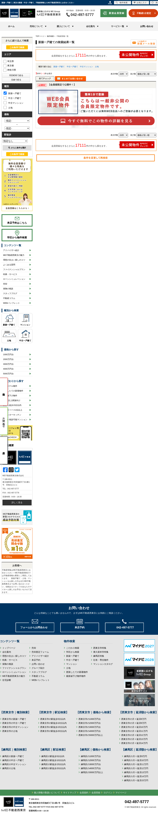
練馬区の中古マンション (14, 764)
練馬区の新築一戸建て (13, 756)
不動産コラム (9, 298)
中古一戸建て (72, 67)
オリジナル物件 (10, 386)
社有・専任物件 (100, 660)
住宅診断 (6, 680)
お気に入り (140, 2)
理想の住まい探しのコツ (14, 260)
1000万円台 (8, 354)
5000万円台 (8, 373)
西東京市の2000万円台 (90, 723)
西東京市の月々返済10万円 (134, 727)
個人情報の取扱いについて (47, 792)
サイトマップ (69, 792)
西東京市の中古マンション (15, 727)
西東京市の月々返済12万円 (134, 735)
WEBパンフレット (11, 303)
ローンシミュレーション (14, 279)
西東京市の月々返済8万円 (133, 719)
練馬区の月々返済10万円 (136, 760)
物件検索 (122, 2)
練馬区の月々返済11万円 (136, 764)
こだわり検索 (72, 648)
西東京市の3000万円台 (90, 727)
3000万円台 (8, 364)
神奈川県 (9, 70)
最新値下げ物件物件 (76, 676)
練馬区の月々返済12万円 (136, 768)
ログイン (108, 792)
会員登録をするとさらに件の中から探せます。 (103, 54)
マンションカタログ (103, 664)
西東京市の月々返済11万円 (134, 731)
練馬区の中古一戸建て (13, 760)
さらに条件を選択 (17, 148)
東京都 (8, 65)
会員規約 (84, 792)
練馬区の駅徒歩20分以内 (53, 768)
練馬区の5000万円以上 (92, 772)
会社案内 (6, 652)
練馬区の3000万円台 (91, 764)
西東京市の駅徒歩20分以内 (53, 731)
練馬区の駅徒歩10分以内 (53, 760)
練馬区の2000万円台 (91, 760)
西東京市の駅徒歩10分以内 (53, 723)
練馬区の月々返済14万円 (136, 776)
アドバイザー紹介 (11, 250)
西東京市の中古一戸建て (14, 723)
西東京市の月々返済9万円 (133, 723)
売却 (5, 284)
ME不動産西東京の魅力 (13, 255)
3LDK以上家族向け (11, 400)
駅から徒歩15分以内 (12, 405)
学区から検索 (72, 652)
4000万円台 (8, 369)
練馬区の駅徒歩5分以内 (52, 756)
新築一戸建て (59, 67)
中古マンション (86, 67)
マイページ (121, 792)
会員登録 (96, 792)
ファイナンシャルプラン (14, 269)
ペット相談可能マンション (15, 419)
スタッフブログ (10, 293)
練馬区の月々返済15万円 (136, 780)
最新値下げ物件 (10, 395)
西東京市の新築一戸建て (14, 719)
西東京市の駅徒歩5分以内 (52, 719)
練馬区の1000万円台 (91, 756)
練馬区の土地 (8, 768)
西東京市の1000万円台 (90, 719)
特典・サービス (10, 274)
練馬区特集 (98, 656)
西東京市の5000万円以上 (91, 735)
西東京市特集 (99, 648)
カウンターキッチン (12, 415)
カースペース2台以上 (12, 410)
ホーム (11, 26)
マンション (25, 325)
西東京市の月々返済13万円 (134, 739)
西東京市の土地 (10, 731)
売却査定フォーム (40, 652)
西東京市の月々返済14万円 (134, 743)
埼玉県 (8, 61)
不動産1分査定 (144, 13)
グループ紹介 (38, 668)
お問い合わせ (146, 26)
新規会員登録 (116, 13)
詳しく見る (17, 502)
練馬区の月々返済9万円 (135, 756)
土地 (97, 67)
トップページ (8, 648)
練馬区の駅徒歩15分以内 (53, 764)
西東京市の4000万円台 (90, 731)
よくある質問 (9, 265)
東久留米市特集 (100, 652)
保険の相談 (8, 288)
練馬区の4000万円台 (91, 768)
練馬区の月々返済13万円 (136, 772)
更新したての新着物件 (13, 391)
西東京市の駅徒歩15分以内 (53, 727)
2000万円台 (8, 359)
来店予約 (36, 660)
